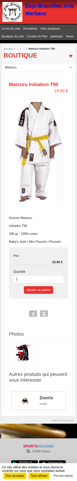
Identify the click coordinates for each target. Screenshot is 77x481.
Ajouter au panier (38, 290)
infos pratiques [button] (50, 28)
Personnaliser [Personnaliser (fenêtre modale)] (63, 475)
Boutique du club (13, 36)
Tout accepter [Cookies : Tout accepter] (14, 475)
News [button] (70, 36)
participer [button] (57, 36)
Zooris (46, 398)
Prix (16, 255)
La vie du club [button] (11, 28)
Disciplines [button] (30, 28)
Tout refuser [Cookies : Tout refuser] (39, 475)
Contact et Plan (37, 36)
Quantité (19, 271)
